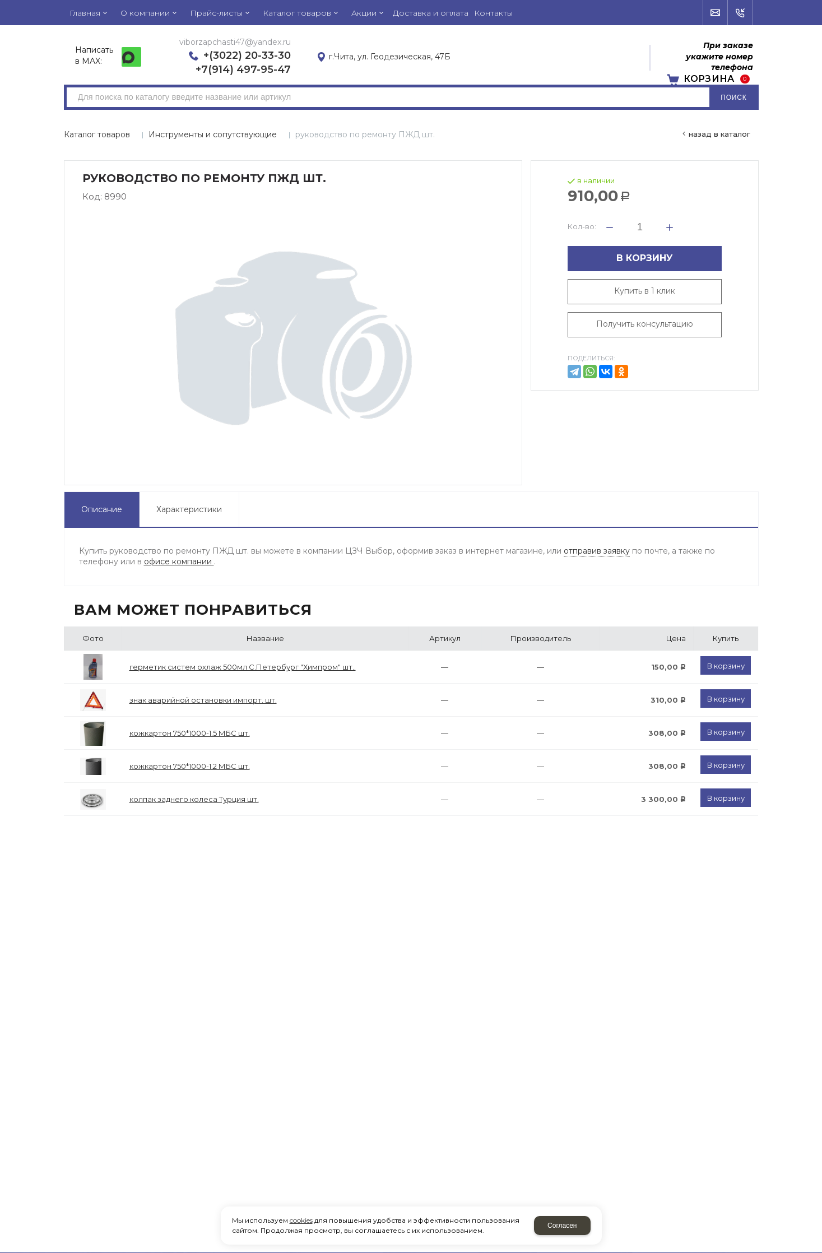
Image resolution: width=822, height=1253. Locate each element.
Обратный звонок (740, 13)
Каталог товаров (97, 134)
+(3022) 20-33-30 (247, 55)
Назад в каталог (719, 133)
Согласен (562, 1225)
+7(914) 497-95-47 (243, 69)
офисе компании (179, 561)
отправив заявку (597, 551)
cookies (301, 1220)
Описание (101, 509)
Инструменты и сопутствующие (212, 134)
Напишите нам (715, 13)
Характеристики (189, 509)
